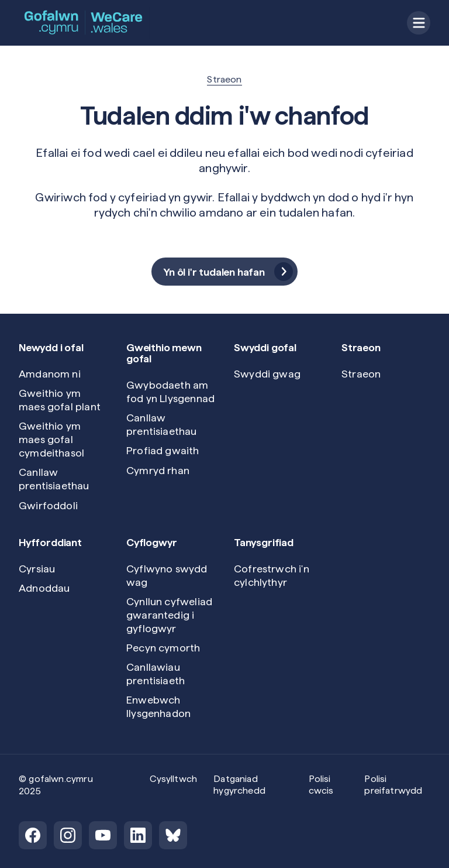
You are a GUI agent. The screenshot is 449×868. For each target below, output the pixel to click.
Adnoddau (44, 587)
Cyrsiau (37, 568)
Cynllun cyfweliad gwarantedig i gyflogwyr (169, 615)
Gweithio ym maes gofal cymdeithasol (51, 439)
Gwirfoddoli (48, 505)
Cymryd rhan (157, 470)
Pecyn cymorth (163, 647)
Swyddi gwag (267, 373)
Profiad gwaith (162, 450)
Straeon (224, 79)
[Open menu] (418, 23)
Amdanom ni (50, 373)
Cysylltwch (173, 779)
